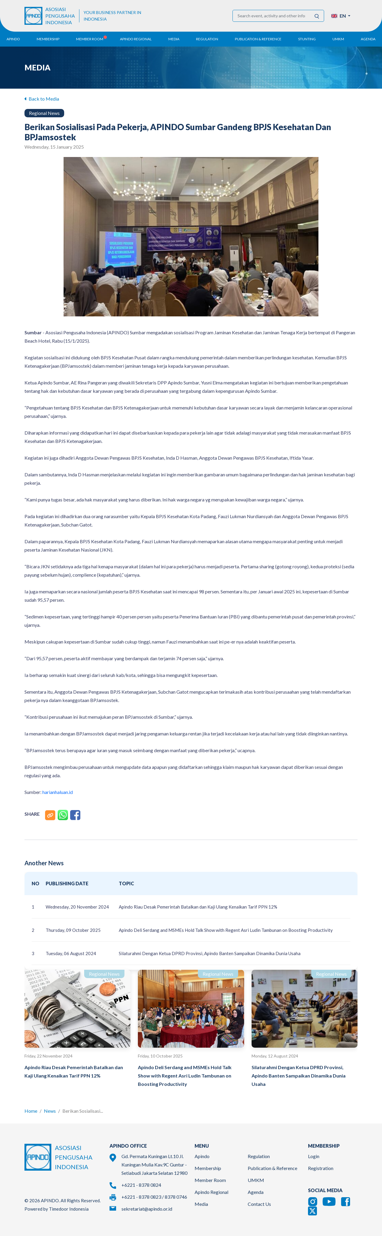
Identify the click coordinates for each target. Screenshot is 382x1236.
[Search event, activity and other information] (271, 15)
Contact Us (259, 1204)
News (50, 1111)
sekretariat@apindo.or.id (146, 1209)
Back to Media (41, 98)
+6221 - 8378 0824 (141, 1185)
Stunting (307, 39)
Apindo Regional (211, 1192)
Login (313, 1156)
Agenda (368, 39)
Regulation (259, 1156)
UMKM (256, 1180)
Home (30, 1111)
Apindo (202, 1156)
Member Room (210, 1180)
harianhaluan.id (57, 792)
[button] (340, 15)
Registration (320, 1168)
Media (201, 1204)
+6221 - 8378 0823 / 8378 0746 (154, 1197)
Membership (208, 1168)
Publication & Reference (272, 1168)
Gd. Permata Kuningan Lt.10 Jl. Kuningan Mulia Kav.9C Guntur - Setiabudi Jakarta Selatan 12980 (154, 1164)
